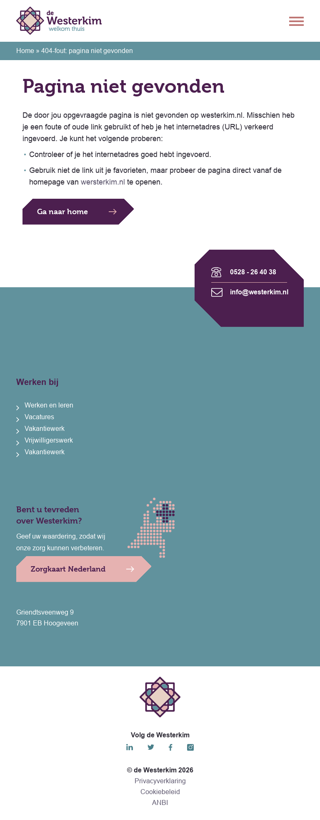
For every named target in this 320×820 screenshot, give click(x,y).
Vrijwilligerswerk (49, 440)
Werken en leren (49, 405)
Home (25, 50)
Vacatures (39, 416)
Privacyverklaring (160, 781)
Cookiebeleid (160, 791)
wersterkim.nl (103, 182)
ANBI (160, 802)
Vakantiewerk (45, 428)
